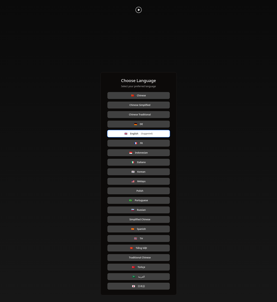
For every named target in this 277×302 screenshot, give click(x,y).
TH (138, 238)
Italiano (138, 162)
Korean (138, 171)
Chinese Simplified (139, 105)
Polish (139, 190)
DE (138, 124)
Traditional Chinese (140, 257)
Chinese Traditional (140, 114)
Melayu (138, 181)
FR (138, 143)
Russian (138, 210)
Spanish (138, 229)
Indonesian (138, 152)
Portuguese (138, 200)
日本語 (138, 286)
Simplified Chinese (139, 219)
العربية (138, 276)
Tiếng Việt (138, 248)
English (138, 133)
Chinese (138, 95)
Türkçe (138, 267)
